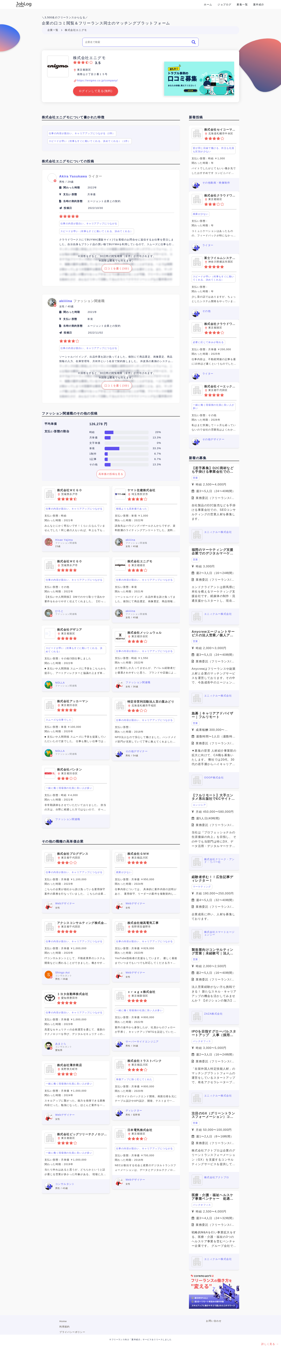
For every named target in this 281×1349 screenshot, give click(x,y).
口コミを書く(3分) (116, 268)
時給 (92, 432)
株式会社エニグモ (76, 30)
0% (159, 442)
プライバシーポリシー (72, 1332)
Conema (24, 4)
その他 (93, 464)
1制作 (93, 453)
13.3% (157, 437)
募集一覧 (242, 4)
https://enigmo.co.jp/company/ (97, 80)
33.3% (157, 448)
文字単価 (94, 442)
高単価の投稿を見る (111, 474)
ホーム (208, 4)
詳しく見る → (270, 1344)
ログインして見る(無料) (95, 90)
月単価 (93, 437)
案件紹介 (258, 4)
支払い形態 (70, 194)
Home (63, 1321)
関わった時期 (71, 187)
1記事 (93, 459)
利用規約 (64, 1326)
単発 (92, 448)
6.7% (157, 453)
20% (158, 432)
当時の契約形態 (73, 201)
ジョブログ (224, 4)
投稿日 (68, 208)
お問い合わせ (213, 1321)
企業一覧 (52, 30)
